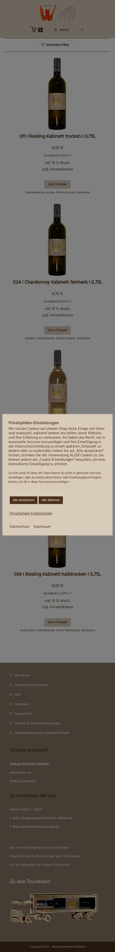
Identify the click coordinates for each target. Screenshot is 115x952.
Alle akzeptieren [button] (23, 500)
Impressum (42, 527)
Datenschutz (20, 527)
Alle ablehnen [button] (51, 500)
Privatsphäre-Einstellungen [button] (31, 514)
